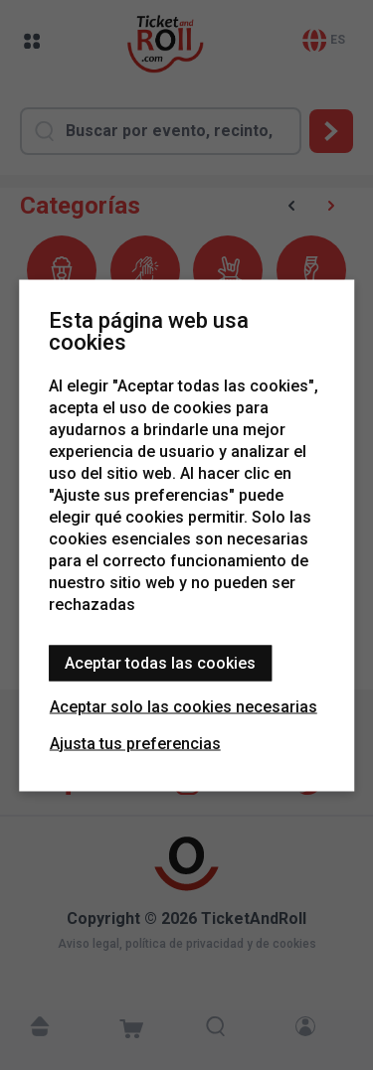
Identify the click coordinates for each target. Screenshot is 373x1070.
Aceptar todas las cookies (160, 662)
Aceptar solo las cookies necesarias (183, 705)
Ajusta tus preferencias (135, 742)
